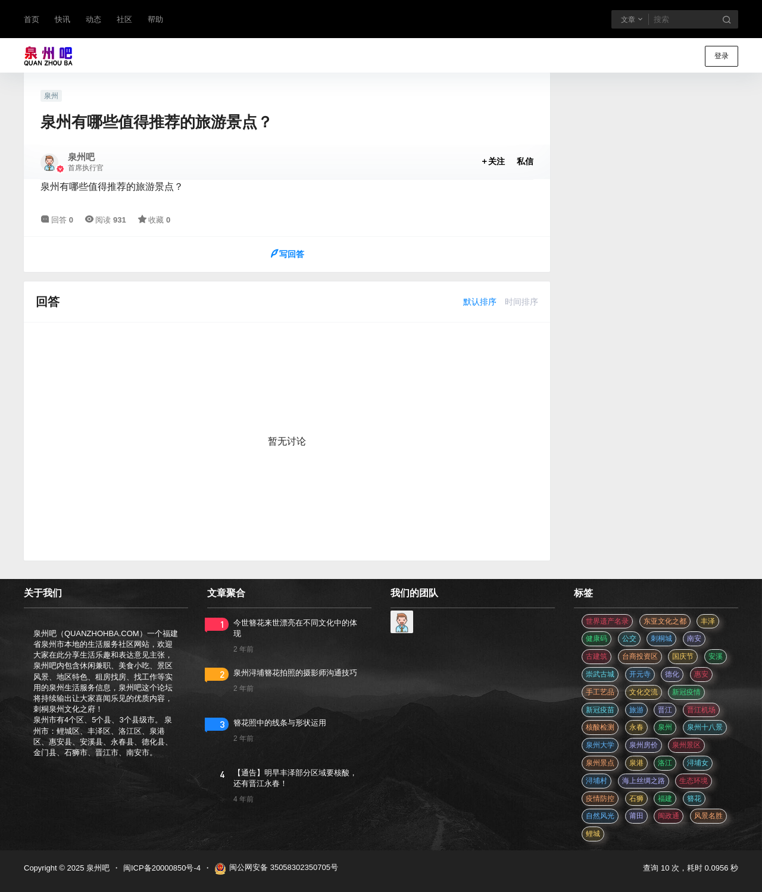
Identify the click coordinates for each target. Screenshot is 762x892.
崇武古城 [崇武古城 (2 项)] (600, 674)
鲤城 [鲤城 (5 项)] (593, 834)
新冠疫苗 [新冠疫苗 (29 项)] (600, 710)
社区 (124, 19)
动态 (93, 19)
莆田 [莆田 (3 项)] (636, 816)
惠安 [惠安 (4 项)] (701, 674)
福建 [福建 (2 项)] (665, 798)
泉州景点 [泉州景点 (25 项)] (600, 763)
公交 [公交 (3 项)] (629, 638)
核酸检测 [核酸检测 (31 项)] (600, 727)
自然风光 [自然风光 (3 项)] (600, 816)
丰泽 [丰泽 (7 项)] (708, 621)
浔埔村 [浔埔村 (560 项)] (596, 781)
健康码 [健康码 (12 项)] (596, 638)
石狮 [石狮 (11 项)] (636, 798)
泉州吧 (97, 867)
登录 (721, 56)
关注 (493, 161)
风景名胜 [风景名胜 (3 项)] (708, 816)
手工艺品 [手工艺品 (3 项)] (600, 692)
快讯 (62, 19)
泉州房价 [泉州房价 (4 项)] (643, 745)
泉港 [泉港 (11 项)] (636, 763)
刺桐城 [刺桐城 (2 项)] (661, 638)
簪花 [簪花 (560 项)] (694, 798)
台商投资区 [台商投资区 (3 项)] (640, 656)
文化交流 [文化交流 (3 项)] (643, 692)
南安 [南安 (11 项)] (694, 638)
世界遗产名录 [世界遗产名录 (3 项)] (607, 621)
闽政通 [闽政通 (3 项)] (668, 816)
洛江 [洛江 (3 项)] (665, 763)
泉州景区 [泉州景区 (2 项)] (686, 745)
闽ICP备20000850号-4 (162, 867)
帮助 (155, 19)
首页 (31, 19)
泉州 (51, 96)
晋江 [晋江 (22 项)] (665, 710)
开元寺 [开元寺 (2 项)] (640, 674)
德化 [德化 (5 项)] (672, 674)
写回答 (287, 254)
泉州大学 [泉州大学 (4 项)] (600, 745)
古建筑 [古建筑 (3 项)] (596, 656)
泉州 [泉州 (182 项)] (665, 727)
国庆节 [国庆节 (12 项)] (683, 656)
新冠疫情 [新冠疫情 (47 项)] (686, 692)
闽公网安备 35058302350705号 (276, 869)
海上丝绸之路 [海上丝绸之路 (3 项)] (643, 781)
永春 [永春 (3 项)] (636, 727)
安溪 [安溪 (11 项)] (715, 656)
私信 (525, 161)
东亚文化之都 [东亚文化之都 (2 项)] (665, 621)
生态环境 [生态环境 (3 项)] (693, 781)
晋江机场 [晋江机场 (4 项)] (701, 710)
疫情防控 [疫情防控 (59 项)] (600, 798)
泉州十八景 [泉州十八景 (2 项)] (705, 727)
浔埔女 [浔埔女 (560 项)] (697, 763)
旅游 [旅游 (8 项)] (636, 710)
